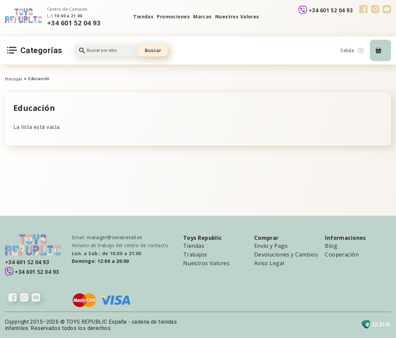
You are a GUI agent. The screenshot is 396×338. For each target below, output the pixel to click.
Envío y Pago (271, 245)
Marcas (202, 16)
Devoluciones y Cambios (286, 254)
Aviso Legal (269, 263)
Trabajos (195, 254)
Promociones (173, 16)
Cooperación (342, 254)
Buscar (153, 50)
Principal (13, 79)
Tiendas (143, 16)
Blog (331, 245)
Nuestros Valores (237, 16)
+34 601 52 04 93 (73, 22)
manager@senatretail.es (114, 237)
